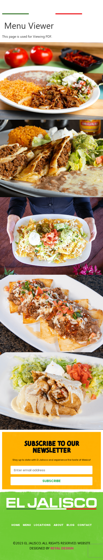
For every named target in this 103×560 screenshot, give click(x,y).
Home (15, 525)
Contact (84, 525)
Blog (70, 525)
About (59, 525)
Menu (27, 525)
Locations (42, 525)
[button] (93, 7)
